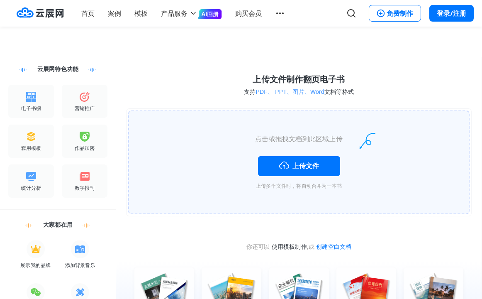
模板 (141, 13)
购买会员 (248, 13)
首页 (88, 13)
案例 (114, 13)
